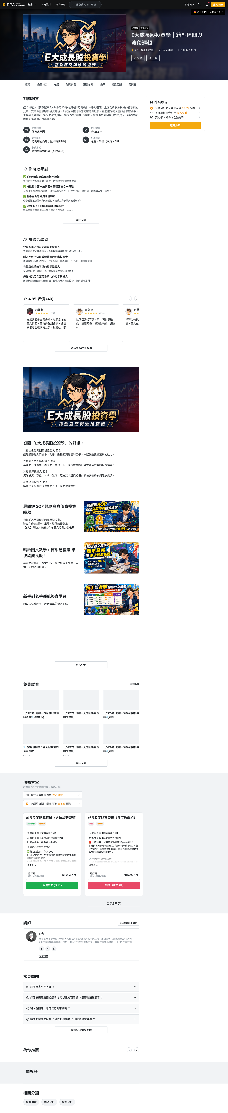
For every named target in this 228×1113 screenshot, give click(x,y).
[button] (32, 4)
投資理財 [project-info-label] (144, 28)
